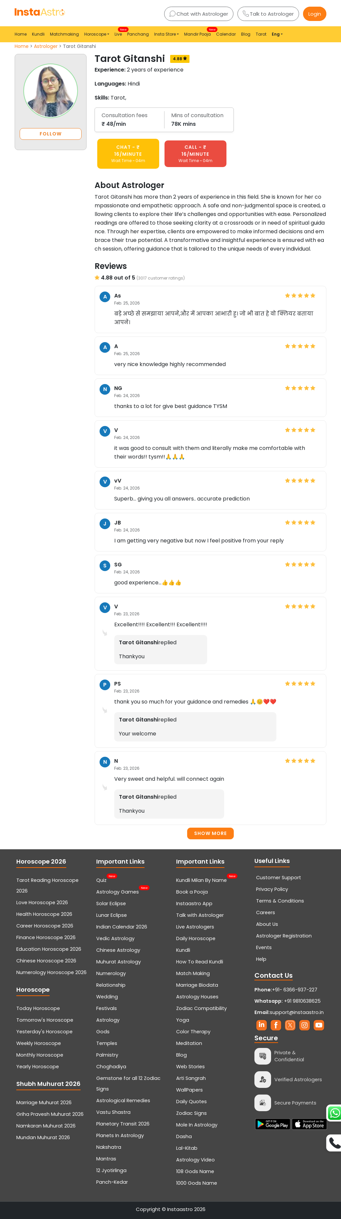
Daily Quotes (191, 1101)
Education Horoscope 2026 (48, 949)
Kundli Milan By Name (201, 880)
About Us (267, 924)
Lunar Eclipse (111, 915)
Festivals (106, 1008)
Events (264, 947)
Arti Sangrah (191, 1078)
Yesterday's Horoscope (44, 1031)
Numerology (111, 973)
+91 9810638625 (287, 1001)
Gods (103, 1031)
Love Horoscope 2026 (42, 902)
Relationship (111, 985)
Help (261, 959)
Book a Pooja (192, 892)
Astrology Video (195, 1159)
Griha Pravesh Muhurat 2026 (50, 1114)
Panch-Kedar (112, 1182)
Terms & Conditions (280, 901)
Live (120, 32)
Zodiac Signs (191, 1113)
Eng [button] (276, 34)
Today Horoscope (38, 1008)
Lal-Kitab (186, 1148)
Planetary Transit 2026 (123, 1123)
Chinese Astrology (118, 950)
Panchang (138, 34)
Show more (210, 833)
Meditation (189, 1043)
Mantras (106, 1158)
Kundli (38, 34)
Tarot (261, 34)
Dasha (184, 1136)
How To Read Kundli (199, 961)
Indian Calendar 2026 (121, 926)
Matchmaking (64, 34)
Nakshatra (108, 1147)
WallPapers (189, 1090)
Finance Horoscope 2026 (46, 937)
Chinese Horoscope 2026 (46, 960)
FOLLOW (51, 133)
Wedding (107, 996)
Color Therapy (193, 1031)
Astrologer (46, 46)
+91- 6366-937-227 (294, 989)
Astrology (108, 1020)
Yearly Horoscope (37, 1066)
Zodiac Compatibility (201, 1008)
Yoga (182, 1020)
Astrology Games (117, 891)
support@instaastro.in (297, 1012)
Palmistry (107, 1055)
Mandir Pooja (198, 32)
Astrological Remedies (123, 1100)
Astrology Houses (197, 996)
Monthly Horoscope (39, 1055)
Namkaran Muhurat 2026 (46, 1125)
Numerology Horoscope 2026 (51, 972)
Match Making (193, 973)
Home (21, 34)
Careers (265, 912)
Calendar (226, 34)
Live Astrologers (195, 926)
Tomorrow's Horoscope (44, 1020)
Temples (106, 1043)
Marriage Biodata (197, 985)
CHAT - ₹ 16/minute (128, 154)
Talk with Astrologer (200, 915)
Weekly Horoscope (38, 1043)
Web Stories (190, 1066)
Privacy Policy (272, 889)
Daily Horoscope (195, 938)
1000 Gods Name (196, 1183)
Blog (245, 34)
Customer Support (278, 877)
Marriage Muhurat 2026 (44, 1102)
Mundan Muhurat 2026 (43, 1137)
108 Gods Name (195, 1171)
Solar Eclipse (111, 903)
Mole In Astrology (196, 1124)
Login (314, 13)
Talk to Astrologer (268, 13)
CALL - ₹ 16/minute (195, 154)
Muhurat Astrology (118, 961)
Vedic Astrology (115, 938)
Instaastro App (194, 903)
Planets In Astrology (120, 1135)
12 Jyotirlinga (111, 1170)
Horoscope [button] (95, 34)
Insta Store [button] (165, 34)
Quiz (101, 880)
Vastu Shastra (113, 1112)
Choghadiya (111, 1066)
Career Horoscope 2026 (44, 925)
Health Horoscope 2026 (44, 914)
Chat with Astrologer (199, 13)
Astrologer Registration (284, 935)
